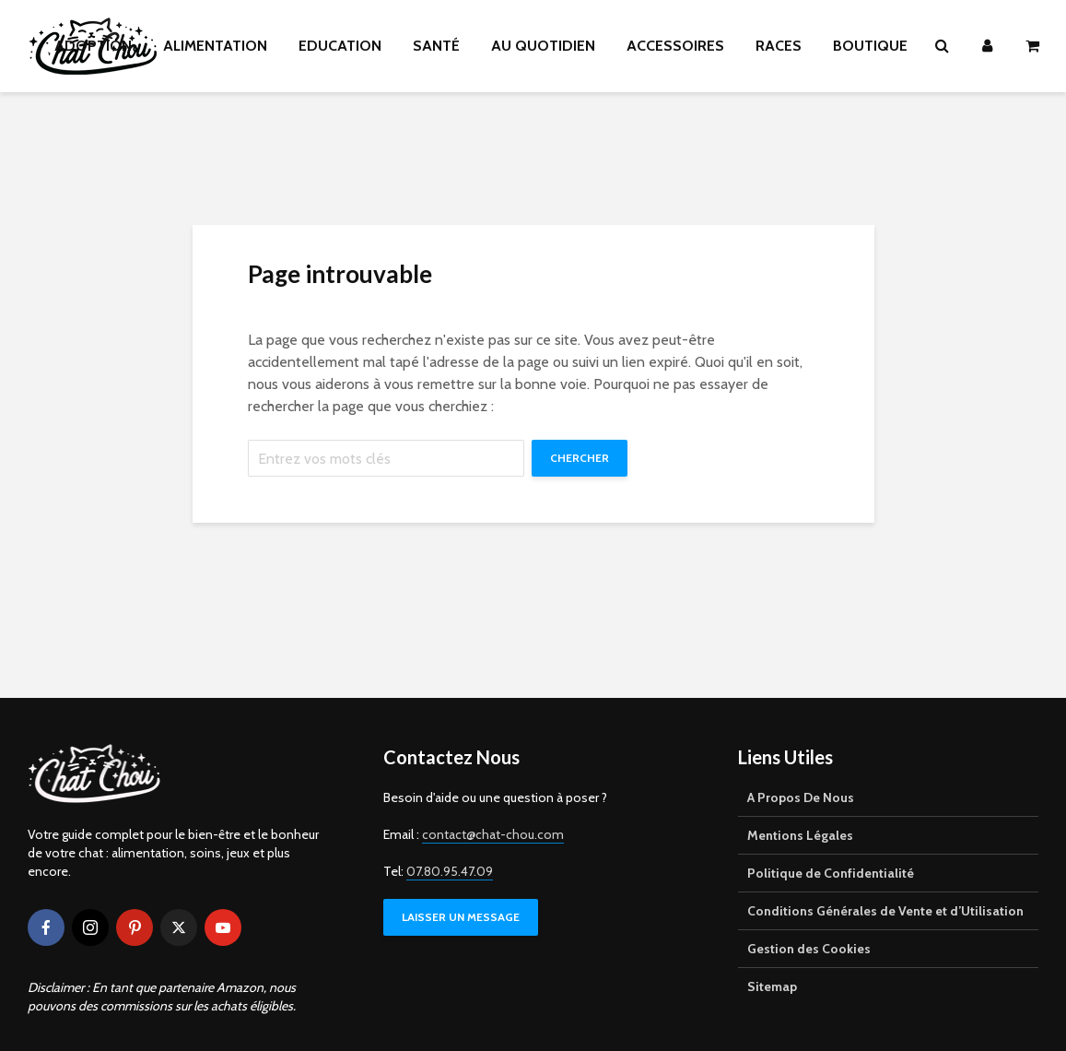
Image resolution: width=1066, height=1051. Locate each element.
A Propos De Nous (800, 797)
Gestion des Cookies (809, 948)
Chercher (579, 458)
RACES (779, 45)
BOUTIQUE (870, 45)
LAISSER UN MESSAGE (461, 917)
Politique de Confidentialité (830, 873)
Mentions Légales (800, 835)
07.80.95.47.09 (449, 871)
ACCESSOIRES (675, 45)
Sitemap (772, 986)
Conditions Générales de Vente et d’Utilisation (885, 911)
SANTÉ (436, 45)
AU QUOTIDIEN (543, 45)
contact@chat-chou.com (493, 834)
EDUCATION (340, 45)
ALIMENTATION (215, 45)
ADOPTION (93, 45)
